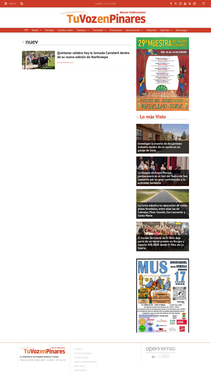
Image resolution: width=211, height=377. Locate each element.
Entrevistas (116, 30)
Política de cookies (82, 353)
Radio (35, 30)
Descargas (181, 30)
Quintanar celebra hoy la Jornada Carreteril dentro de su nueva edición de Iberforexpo (93, 55)
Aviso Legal (79, 366)
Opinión (165, 30)
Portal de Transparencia (85, 362)
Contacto (78, 349)
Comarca (82, 30)
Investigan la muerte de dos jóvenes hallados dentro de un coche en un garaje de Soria (160, 147)
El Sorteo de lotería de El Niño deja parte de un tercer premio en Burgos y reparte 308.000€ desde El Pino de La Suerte (161, 243)
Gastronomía (133, 30)
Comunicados (80, 370)
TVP (26, 30)
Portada (49, 30)
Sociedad (98, 30)
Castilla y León (65, 30)
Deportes (151, 30)
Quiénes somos (81, 357)
